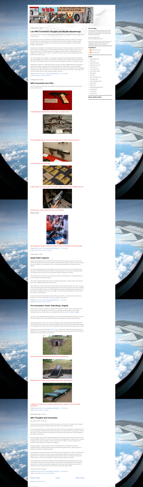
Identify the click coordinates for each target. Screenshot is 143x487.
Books (91, 61)
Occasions (92, 79)
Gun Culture (93, 69)
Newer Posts (35, 478)
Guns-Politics (38, 301)
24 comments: (64, 408)
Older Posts (80, 478)
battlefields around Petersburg (66, 312)
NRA (43, 473)
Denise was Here (96, 50)
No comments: (64, 73)
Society (92, 91)
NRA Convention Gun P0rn (42, 83)
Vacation (46, 410)
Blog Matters (38, 75)
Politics (92, 83)
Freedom (92, 67)
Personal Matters (94, 81)
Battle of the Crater (53, 329)
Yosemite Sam (95, 52)
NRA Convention (46, 75)
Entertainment (93, 63)
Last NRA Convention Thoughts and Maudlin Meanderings (55, 32)
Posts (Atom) (41, 481)
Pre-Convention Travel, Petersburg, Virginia (49, 306)
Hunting (92, 73)
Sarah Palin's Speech (39, 258)
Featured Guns (39, 250)
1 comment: (64, 300)
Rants (91, 85)
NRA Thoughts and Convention (43, 418)
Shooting (92, 89)
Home (58, 478)
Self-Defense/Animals (95, 87)
